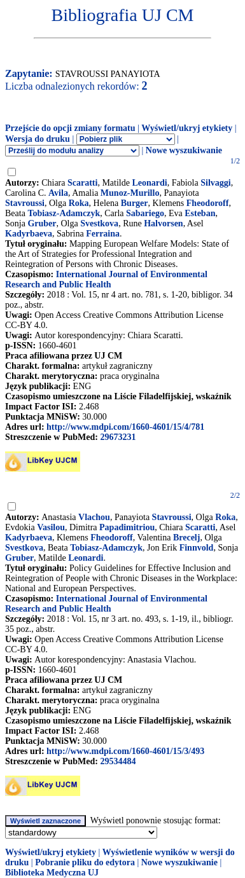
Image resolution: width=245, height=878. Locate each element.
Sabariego (145, 213)
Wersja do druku (37, 139)
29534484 (118, 761)
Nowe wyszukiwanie (184, 150)
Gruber (41, 223)
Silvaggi (215, 183)
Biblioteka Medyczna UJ (52, 872)
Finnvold (196, 547)
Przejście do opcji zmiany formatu (70, 128)
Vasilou (51, 527)
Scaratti (82, 183)
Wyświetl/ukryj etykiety (186, 128)
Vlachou (94, 517)
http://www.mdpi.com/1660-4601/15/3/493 (125, 751)
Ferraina (103, 233)
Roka (79, 203)
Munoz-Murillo (130, 193)
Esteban (200, 213)
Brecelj (186, 537)
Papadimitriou (127, 527)
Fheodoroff (207, 203)
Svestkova (99, 223)
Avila (58, 193)
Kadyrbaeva (28, 233)
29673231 (118, 437)
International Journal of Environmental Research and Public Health (106, 279)
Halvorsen (163, 223)
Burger (134, 203)
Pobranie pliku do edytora (85, 862)
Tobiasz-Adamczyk (63, 213)
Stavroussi (25, 203)
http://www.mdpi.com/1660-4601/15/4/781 (125, 427)
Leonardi (149, 183)
